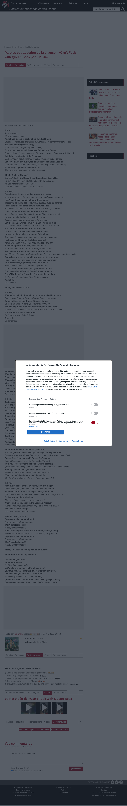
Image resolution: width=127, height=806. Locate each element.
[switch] (94, 404)
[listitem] (63, 399)
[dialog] (63, 403)
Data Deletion (49, 441)
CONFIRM (45, 432)
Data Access (63, 441)
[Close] (106, 365)
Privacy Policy (77, 441)
